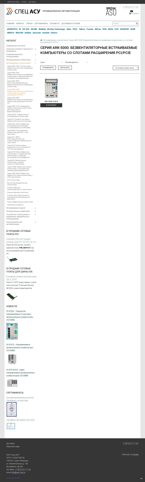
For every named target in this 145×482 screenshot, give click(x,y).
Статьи (24, 2)
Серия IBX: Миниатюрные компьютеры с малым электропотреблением (16, 162)
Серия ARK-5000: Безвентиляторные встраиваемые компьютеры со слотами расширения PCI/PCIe (20, 92)
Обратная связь (13, 2)
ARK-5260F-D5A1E (51, 101)
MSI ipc (98, 29)
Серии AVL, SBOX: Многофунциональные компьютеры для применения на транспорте (19, 139)
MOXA (110, 29)
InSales (136, 454)
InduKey (28, 33)
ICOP (117, 29)
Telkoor (82, 29)
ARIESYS (10, 33)
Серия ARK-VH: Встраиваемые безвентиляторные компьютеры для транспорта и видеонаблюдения (19, 108)
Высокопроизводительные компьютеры (17, 184)
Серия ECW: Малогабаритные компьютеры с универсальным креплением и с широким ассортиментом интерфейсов (18, 154)
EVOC (75, 29)
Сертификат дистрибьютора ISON (20, 420)
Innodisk (45, 33)
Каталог (20, 23)
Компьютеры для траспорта (17, 192)
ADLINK (34, 29)
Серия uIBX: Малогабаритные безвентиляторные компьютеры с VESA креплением (20, 175)
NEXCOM (19, 33)
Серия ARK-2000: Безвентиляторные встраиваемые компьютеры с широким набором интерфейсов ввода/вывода (20, 75)
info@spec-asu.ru (18, 472)
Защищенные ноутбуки (15, 46)
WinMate (42, 29)
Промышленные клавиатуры (18, 211)
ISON (104, 29)
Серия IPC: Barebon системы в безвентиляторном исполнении (19, 120)
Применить (48, 68)
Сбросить (65, 68)
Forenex (90, 29)
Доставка (32, 2)
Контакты (55, 23)
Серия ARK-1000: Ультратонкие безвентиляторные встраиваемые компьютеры (20, 68)
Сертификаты (41, 23)
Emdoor (54, 33)
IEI (20, 29)
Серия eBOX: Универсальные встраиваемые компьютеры (18, 115)
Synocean (37, 33)
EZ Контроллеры (13, 180)
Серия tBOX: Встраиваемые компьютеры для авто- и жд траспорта (17, 132)
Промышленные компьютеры (18, 60)
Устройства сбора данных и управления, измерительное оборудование (18, 216)
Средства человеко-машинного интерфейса (19, 50)
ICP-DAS (25, 29)
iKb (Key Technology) (56, 29)
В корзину (51, 105)
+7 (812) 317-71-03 (130, 7)
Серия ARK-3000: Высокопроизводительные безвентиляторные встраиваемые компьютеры (20, 83)
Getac (68, 29)
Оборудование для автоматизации (14, 223)
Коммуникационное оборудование (14, 55)
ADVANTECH (12, 29)
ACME (132, 29)
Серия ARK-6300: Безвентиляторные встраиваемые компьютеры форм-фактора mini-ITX (20, 100)
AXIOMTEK (124, 29)
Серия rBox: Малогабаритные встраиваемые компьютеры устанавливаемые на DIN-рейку (18, 125)
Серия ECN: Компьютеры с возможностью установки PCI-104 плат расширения (19, 147)
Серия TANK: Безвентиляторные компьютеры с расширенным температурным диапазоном (19, 168)
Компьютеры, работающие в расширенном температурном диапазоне (18, 197)
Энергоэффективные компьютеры (20, 202)
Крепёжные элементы (15, 205)
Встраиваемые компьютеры (18, 63)
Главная (10, 23)
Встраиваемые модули (15, 208)
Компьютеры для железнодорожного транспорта (19, 188)
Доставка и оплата (70, 23)
